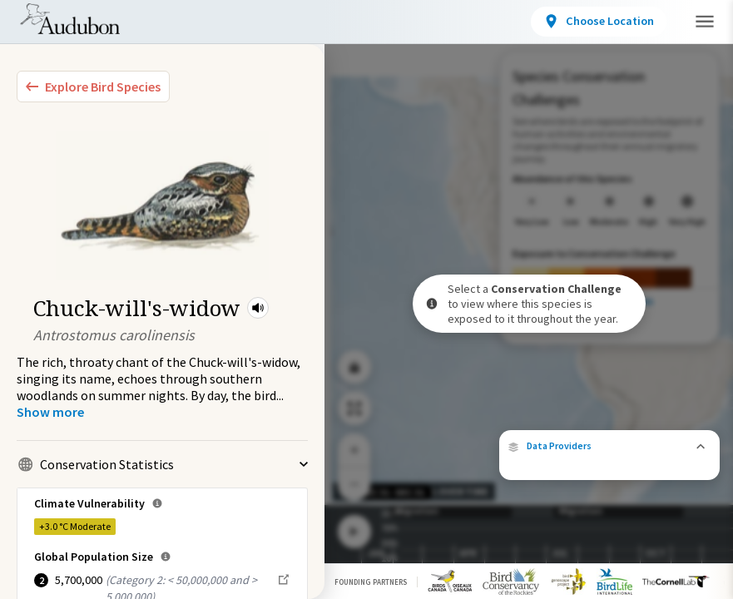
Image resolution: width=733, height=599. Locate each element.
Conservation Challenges (438, 24)
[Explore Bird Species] (93, 86)
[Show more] (50, 411)
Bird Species (194, 24)
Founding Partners (370, 582)
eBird (625, 444)
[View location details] (599, 22)
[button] (258, 308)
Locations (297, 24)
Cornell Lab (683, 444)
